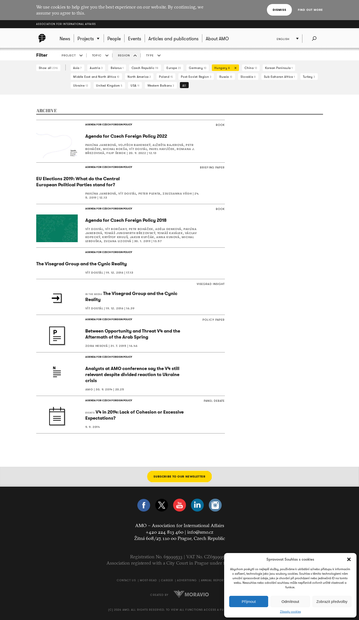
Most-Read (148, 580)
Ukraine (80, 85)
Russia (225, 77)
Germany (197, 68)
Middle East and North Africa (96, 77)
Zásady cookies (290, 612)
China (251, 68)
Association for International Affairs (66, 24)
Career (167, 580)
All (184, 85)
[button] (348, 559)
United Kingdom (109, 85)
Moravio (191, 594)
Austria (96, 68)
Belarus (117, 68)
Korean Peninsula (279, 68)
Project (69, 55)
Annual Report (213, 580)
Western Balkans (160, 85)
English (283, 39)
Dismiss (279, 10)
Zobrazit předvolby (331, 601)
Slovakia (248, 77)
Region (124, 55)
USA (135, 85)
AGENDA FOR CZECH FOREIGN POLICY (108, 124)
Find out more (310, 10)
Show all (48, 68)
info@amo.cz (200, 532)
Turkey (309, 77)
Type (149, 55)
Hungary (224, 68)
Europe (174, 68)
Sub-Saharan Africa (279, 77)
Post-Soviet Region (196, 77)
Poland (166, 77)
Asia (77, 68)
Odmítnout (290, 601)
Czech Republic (145, 68)
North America (139, 77)
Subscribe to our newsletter (179, 476)
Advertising (187, 580)
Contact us (126, 580)
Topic (97, 55)
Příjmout (249, 601)
